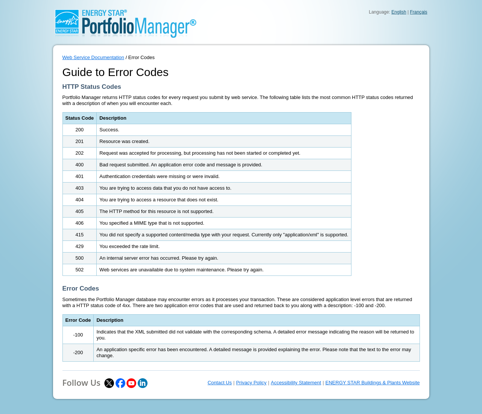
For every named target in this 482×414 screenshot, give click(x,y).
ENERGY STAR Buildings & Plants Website (372, 382)
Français (418, 12)
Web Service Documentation (93, 57)
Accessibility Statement (296, 382)
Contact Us (220, 382)
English (398, 12)
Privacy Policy (251, 382)
